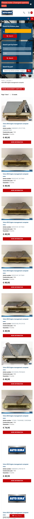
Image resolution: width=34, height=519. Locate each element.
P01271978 (22, 128)
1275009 (14, 420)
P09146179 (22, 469)
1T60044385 (20, 420)
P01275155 (22, 323)
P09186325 (22, 372)
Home (3, 80)
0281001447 (15, 178)
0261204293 (15, 372)
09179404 (21, 178)
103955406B (27, 420)
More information (17, 142)
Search (10, 36)
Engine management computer (13, 89)
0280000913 (15, 469)
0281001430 (15, 323)
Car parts (8, 80)
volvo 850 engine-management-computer (12, 82)
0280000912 (15, 128)
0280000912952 (7, 130)
